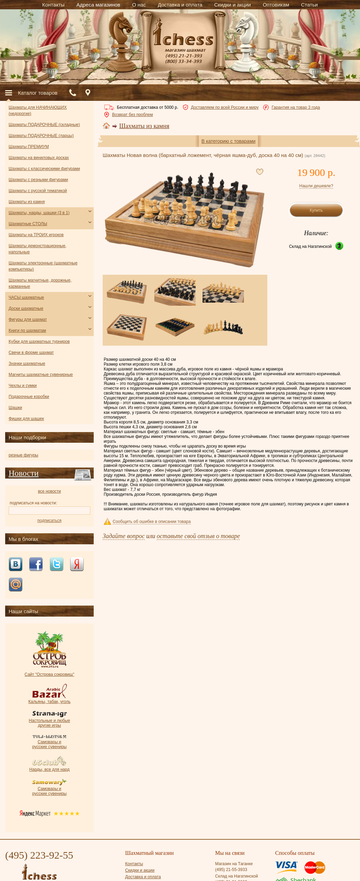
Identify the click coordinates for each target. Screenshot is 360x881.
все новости (49, 491)
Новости (24, 473)
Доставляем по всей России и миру (225, 107)
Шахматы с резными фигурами (38, 179)
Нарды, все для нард (49, 767)
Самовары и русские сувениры (49, 742)
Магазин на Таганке (234, 863)
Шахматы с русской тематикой (38, 190)
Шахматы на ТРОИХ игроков (36, 234)
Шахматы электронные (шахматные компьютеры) (43, 266)
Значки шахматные (27, 363)
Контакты (134, 863)
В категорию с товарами (229, 141)
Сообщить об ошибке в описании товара (152, 521)
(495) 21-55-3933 (231, 869)
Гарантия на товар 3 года (295, 107)
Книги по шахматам (27, 330)
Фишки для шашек (26, 418)
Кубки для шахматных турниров (39, 341)
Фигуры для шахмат (28, 319)
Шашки (15, 407)
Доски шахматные (26, 308)
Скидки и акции (139, 870)
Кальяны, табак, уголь (49, 699)
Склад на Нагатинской (310, 246)
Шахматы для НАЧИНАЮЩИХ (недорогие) (38, 110)
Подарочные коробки (29, 396)
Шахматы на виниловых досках (39, 157)
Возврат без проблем (132, 114)
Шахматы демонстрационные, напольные (37, 248)
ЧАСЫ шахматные (26, 297)
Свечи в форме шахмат (31, 352)
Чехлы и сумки (23, 385)
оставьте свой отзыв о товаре (198, 536)
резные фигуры (23, 455)
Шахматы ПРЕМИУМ (29, 146)
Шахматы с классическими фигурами (44, 168)
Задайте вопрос (124, 536)
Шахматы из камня (144, 126)
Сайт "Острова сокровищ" (49, 672)
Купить (316, 210)
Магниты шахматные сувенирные (41, 374)
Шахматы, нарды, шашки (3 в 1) (39, 212)
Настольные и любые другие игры (49, 720)
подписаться (50, 520)
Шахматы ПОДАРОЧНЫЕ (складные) (44, 124)
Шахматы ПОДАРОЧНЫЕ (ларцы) (41, 135)
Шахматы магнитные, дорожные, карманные (40, 283)
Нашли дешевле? (316, 185)
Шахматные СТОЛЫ (28, 223)
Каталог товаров (38, 93)
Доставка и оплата (143, 876)
